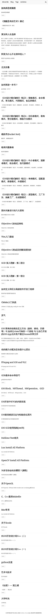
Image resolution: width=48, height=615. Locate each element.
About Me (5, 2)
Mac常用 (5, 510)
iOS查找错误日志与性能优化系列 (16, 415)
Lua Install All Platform (13, 448)
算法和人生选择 (8, 35)
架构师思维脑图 (8, 8)
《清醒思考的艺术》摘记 (12, 21)
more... (3, 15)
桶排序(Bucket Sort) (10, 134)
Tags (16, 2)
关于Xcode (6, 523)
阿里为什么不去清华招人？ (13, 54)
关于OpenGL (7, 484)
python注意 (6, 562)
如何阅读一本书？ (9, 85)
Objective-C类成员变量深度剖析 (16, 250)
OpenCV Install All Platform (15, 461)
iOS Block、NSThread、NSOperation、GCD (22, 389)
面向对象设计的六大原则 (12, 211)
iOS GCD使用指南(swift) (12, 428)
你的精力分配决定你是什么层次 (15, 350)
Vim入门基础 (7, 237)
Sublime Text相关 (9, 438)
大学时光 (5, 599)
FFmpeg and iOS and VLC (13, 363)
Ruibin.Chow (24, 613)
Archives (23, 2)
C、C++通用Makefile (11, 497)
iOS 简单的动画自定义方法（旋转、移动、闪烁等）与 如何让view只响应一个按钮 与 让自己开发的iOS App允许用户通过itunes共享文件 (24, 331)
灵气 (3, 316)
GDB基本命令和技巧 (10, 376)
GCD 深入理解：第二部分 (13, 263)
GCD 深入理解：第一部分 (13, 276)
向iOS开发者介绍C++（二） (14, 536)
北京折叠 (5, 67)
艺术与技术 (6, 572)
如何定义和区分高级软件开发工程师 (17, 289)
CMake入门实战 (8, 303)
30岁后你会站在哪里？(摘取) (14, 471)
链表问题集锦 (7, 148)
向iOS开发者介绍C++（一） (14, 549)
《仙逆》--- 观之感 (10, 586)
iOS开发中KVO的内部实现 (13, 402)
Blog (12, 2)
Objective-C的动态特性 (12, 224)
